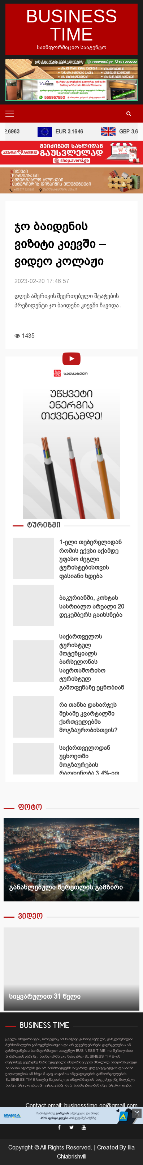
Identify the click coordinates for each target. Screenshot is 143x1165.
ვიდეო (30, 916)
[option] (71, 560)
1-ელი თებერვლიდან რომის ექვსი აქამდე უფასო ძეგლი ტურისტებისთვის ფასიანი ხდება (33, 558)
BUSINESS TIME (71, 25)
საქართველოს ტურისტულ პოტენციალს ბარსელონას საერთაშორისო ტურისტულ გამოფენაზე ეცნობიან (33, 661)
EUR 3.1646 (61, 132)
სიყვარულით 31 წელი (71, 969)
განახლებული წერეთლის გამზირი (71, 859)
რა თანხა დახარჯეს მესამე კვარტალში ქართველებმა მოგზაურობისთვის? (33, 717)
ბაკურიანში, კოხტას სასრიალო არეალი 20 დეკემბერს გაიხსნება (33, 605)
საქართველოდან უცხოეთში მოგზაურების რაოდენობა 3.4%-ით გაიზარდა (33, 764)
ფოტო (30, 807)
